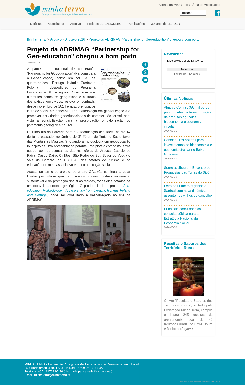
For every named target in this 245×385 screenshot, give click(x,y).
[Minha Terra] (37, 39)
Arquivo (75, 23)
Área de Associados (206, 5)
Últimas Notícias (178, 98)
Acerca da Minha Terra (174, 5)
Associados (56, 23)
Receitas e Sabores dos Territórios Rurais (185, 246)
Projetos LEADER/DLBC (104, 23)
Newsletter (173, 54)
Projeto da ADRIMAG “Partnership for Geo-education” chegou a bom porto (144, 39)
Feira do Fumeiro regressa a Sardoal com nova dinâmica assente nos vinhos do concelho (188, 190)
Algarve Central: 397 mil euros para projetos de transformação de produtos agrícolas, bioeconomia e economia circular (187, 117)
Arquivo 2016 (75, 39)
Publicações (136, 23)
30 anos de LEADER (165, 23)
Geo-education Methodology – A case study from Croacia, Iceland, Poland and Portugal (78, 190)
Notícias (36, 23)
